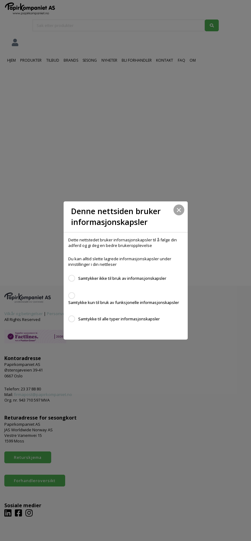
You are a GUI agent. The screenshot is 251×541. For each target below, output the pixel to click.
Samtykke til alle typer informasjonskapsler (119, 319)
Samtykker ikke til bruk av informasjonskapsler (122, 278)
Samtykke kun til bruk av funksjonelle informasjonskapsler (123, 302)
